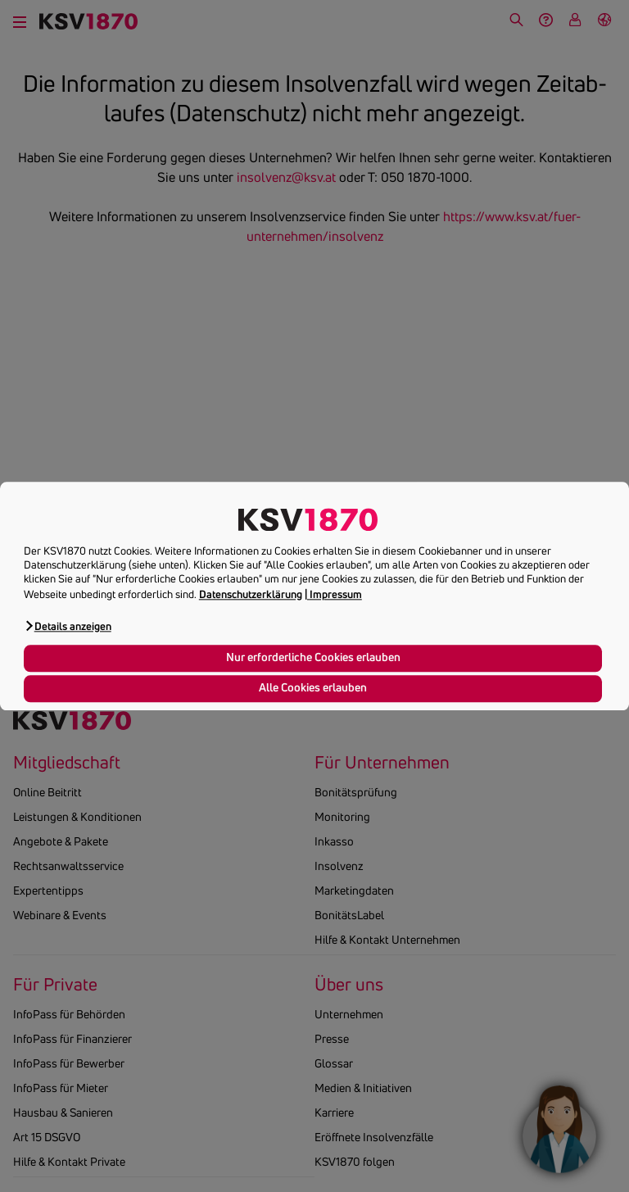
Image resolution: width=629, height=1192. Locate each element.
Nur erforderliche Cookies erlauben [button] (313, 657)
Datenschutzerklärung (250, 594)
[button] (67, 625)
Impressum (336, 594)
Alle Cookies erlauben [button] (313, 688)
